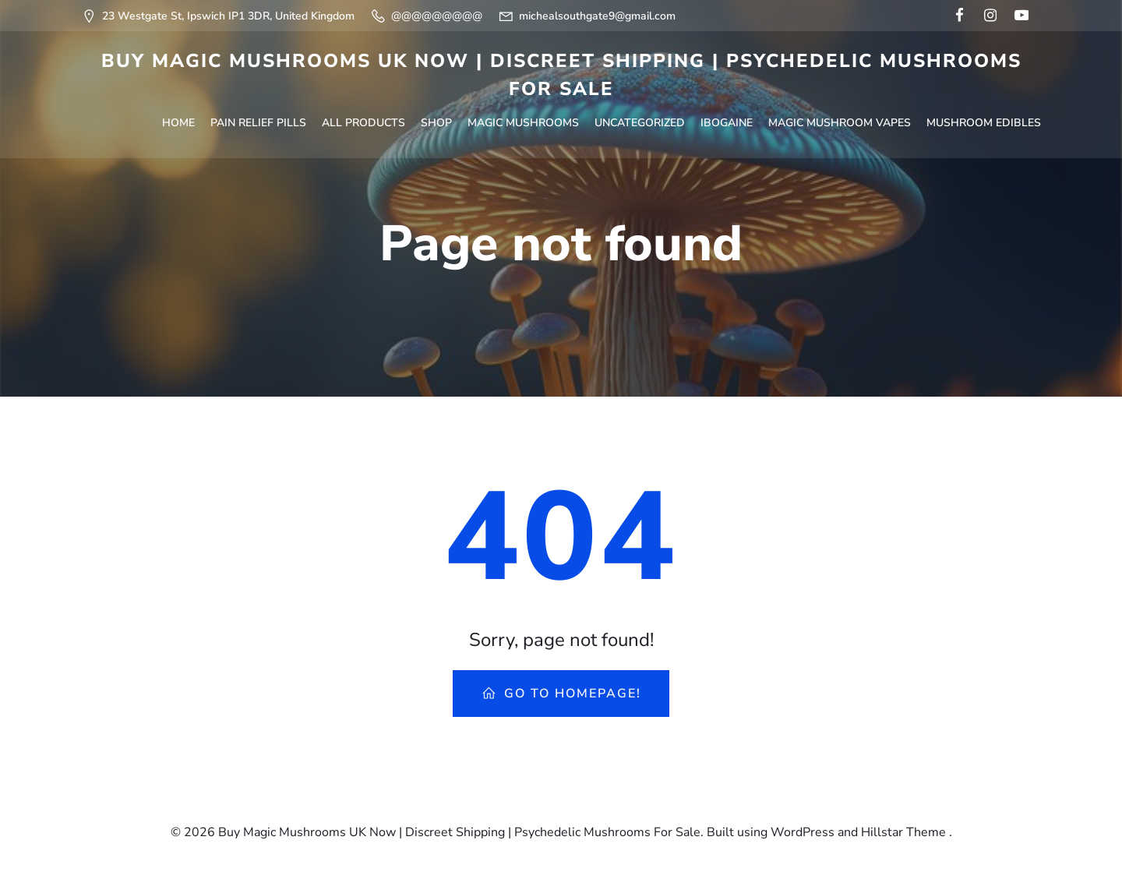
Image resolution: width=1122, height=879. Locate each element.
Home (145, 118)
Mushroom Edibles (951, 118)
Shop (403, 118)
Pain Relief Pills (225, 118)
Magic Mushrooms (490, 118)
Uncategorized (607, 118)
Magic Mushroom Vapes (807, 118)
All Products (330, 118)
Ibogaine (694, 118)
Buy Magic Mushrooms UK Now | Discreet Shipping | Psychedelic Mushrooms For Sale (561, 74)
